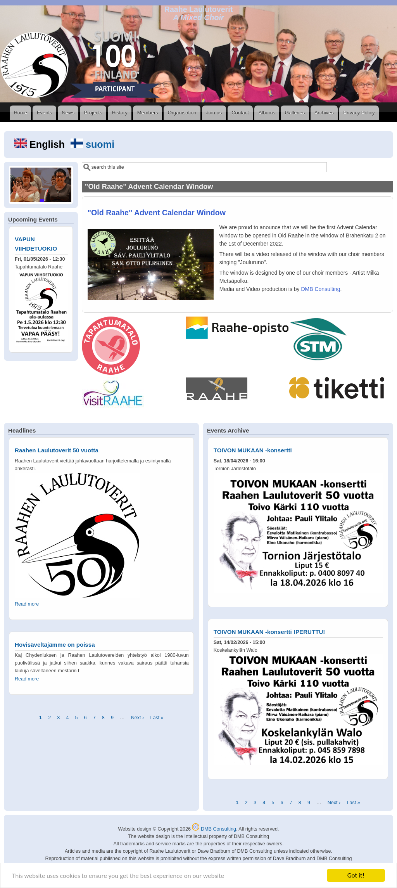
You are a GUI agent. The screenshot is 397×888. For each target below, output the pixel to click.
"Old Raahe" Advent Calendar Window (157, 212)
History (119, 113)
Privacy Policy (359, 113)
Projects (93, 113)
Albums (267, 113)
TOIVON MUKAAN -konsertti (253, 450)
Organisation (182, 113)
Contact (240, 113)
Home (20, 113)
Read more (27, 604)
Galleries (295, 113)
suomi (92, 144)
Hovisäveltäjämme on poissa (55, 644)
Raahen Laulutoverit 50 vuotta (56, 450)
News (68, 113)
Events (44, 113)
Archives (324, 113)
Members (147, 113)
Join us (214, 113)
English (40, 144)
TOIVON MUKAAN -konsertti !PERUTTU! (269, 631)
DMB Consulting (320, 289)
